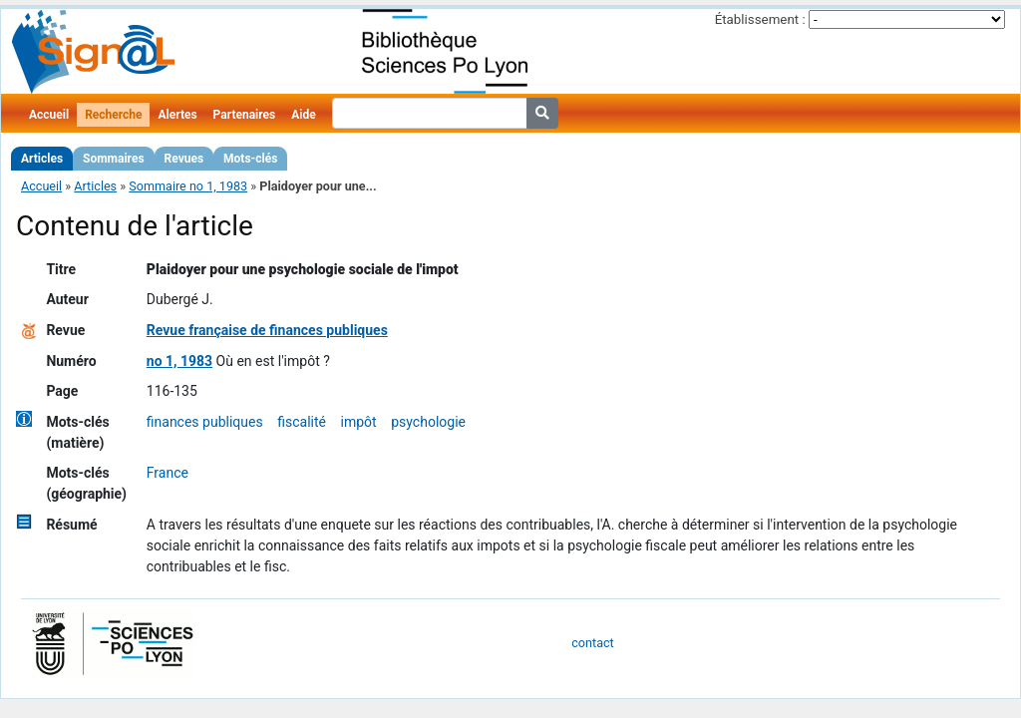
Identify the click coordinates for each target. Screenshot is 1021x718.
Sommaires (113, 159)
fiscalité (301, 422)
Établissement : (760, 19)
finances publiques (205, 422)
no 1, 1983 (179, 361)
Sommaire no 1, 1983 (188, 186)
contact (592, 642)
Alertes (177, 115)
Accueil (49, 115)
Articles (42, 159)
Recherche (113, 115)
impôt (359, 422)
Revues (184, 159)
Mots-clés (250, 159)
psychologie (428, 422)
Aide (303, 115)
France (167, 473)
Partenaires (244, 115)
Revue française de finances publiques (267, 330)
